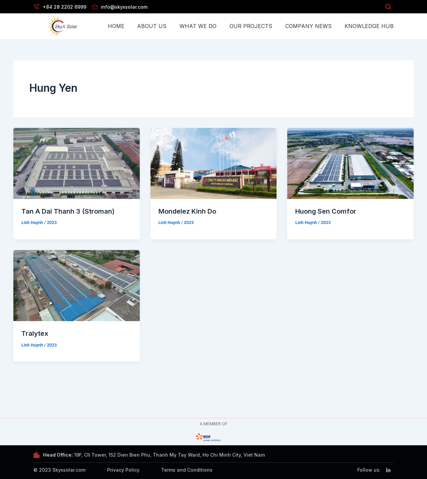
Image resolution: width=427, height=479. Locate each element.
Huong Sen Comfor (326, 211)
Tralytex (34, 333)
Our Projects (251, 26)
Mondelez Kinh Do (187, 211)
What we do (198, 26)
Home (116, 26)
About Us (151, 26)
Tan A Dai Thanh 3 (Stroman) (67, 211)
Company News (308, 26)
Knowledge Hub (369, 26)
